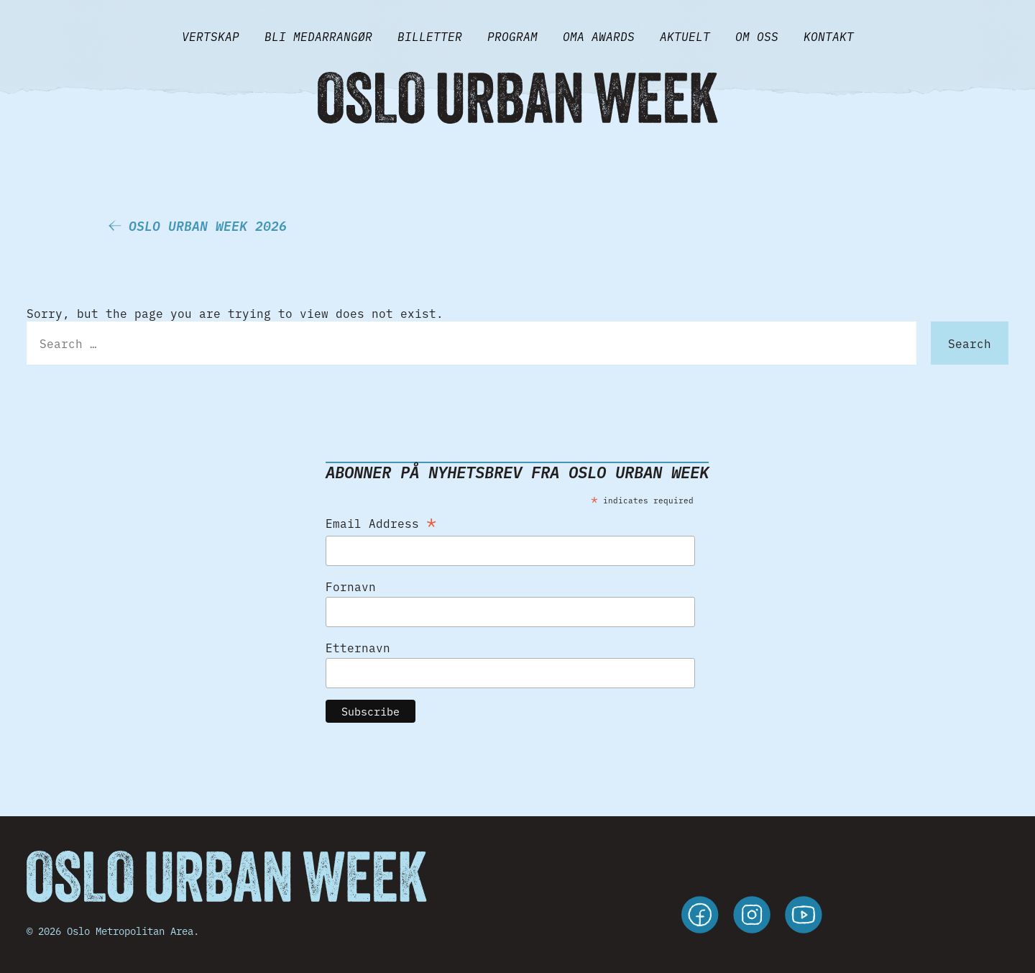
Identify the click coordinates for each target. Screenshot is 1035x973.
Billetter (429, 36)
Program (512, 36)
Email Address (381, 520)
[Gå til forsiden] (517, 98)
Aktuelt (685, 36)
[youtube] (803, 916)
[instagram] (751, 916)
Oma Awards (599, 36)
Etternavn (358, 647)
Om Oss (756, 36)
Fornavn (351, 586)
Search (969, 343)
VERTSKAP (210, 36)
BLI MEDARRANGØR (318, 36)
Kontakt (829, 36)
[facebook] (700, 916)
